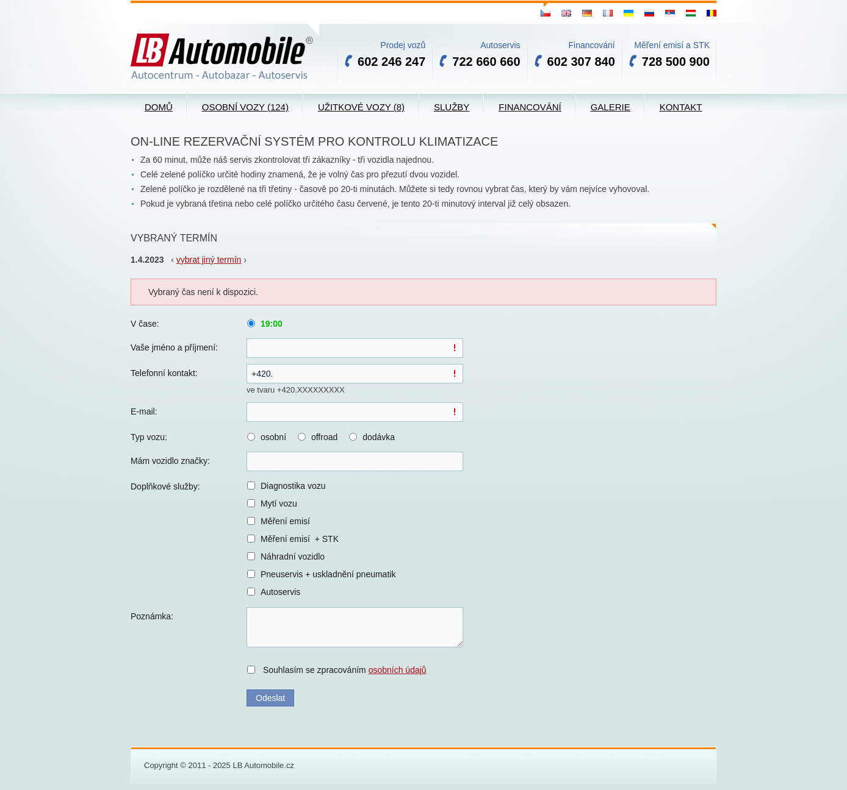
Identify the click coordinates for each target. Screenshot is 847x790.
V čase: (145, 324)
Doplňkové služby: (165, 486)
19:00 (272, 324)
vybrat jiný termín (209, 260)
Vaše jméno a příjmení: (174, 347)
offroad (324, 437)
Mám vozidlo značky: (170, 461)
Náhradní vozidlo (293, 556)
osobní (273, 437)
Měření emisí (285, 521)
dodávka (378, 437)
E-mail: (144, 411)
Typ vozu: (149, 437)
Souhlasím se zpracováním (345, 670)
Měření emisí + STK (300, 539)
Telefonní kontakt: (164, 373)
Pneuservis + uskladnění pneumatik (328, 574)
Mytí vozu (279, 503)
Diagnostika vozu (293, 486)
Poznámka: (152, 616)
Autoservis (280, 592)
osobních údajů (398, 670)
